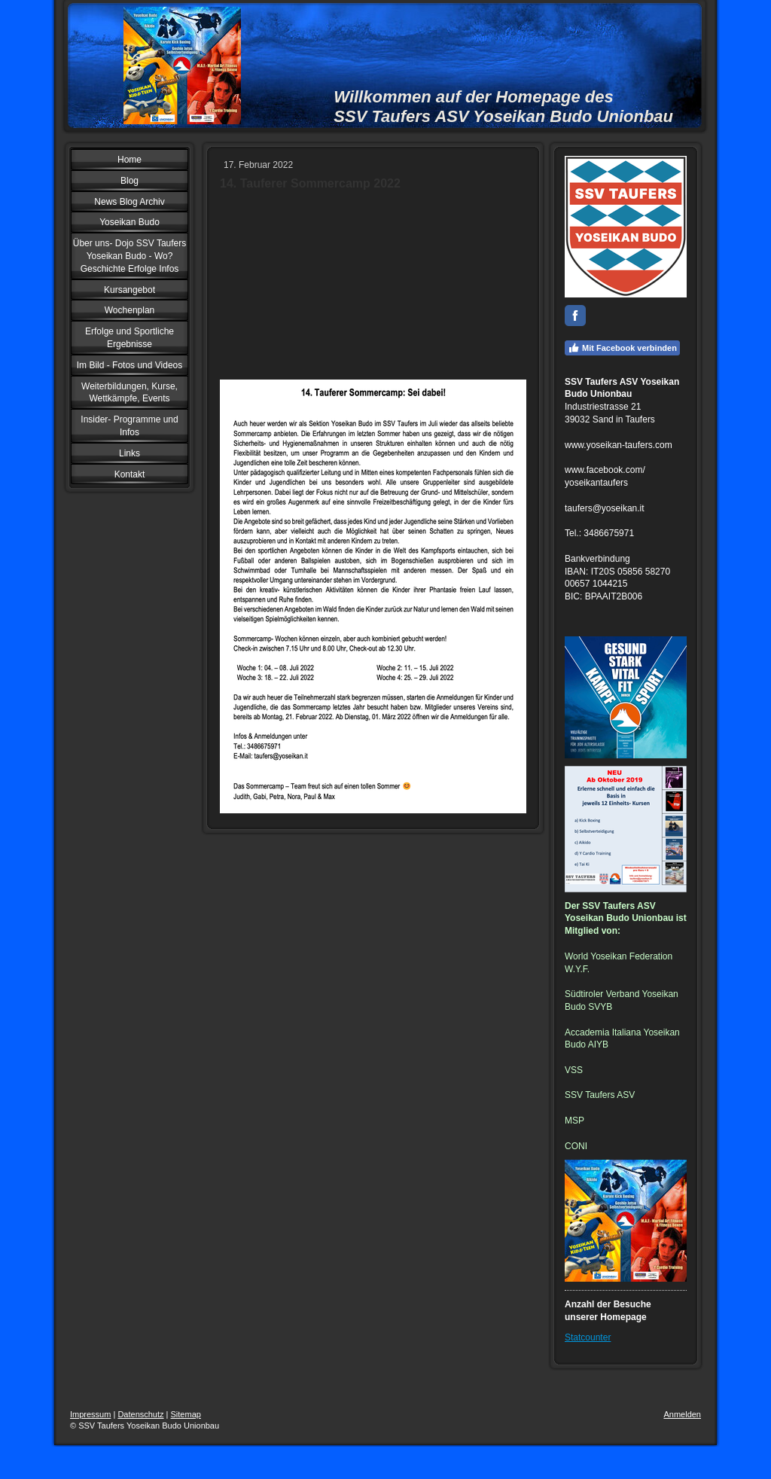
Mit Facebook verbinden (622, 348)
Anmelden (682, 1414)
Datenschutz (140, 1414)
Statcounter (588, 1337)
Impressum (90, 1414)
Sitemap (186, 1414)
